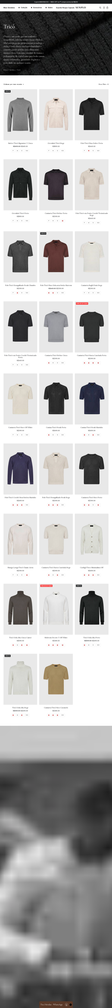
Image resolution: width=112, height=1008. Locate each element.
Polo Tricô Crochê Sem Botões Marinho (20, 497)
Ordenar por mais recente (13, 84)
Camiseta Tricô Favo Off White (20, 427)
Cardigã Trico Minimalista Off (91, 568)
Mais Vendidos (9, 8)
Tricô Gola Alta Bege (20, 708)
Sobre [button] (50, 7)
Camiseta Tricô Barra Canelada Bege (56, 568)
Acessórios (37, 7)
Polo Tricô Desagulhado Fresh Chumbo (20, 285)
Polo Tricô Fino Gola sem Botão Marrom (56, 285)
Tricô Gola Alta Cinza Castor (20, 638)
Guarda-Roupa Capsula (65, 8)
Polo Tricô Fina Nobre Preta (92, 143)
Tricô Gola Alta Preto (91, 638)
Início (5, 70)
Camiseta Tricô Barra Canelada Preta (91, 355)
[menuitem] (10, 7)
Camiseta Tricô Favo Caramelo (56, 708)
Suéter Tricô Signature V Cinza (20, 143)
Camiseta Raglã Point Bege (91, 285)
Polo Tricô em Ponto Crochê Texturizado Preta (20, 356)
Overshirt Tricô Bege (56, 143)
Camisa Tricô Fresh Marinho (91, 427)
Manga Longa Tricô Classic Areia (20, 568)
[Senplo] (81, 7)
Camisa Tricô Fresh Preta (56, 427)
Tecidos (12, 70)
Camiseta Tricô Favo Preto (91, 497)
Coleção (24, 7)
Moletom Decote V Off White (56, 638)
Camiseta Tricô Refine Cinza (56, 355)
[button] (100, 7)
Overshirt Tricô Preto (20, 213)
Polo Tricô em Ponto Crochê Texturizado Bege (92, 214)
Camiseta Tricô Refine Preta (56, 213)
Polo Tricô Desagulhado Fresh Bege (56, 497)
